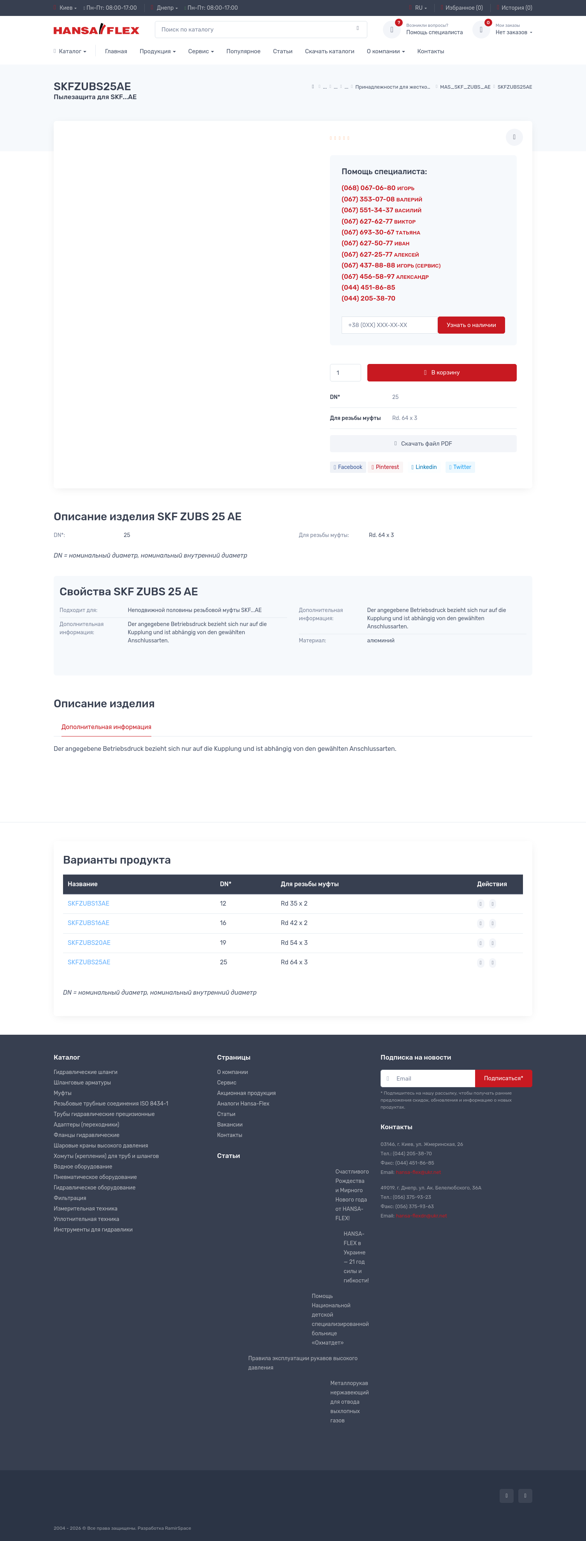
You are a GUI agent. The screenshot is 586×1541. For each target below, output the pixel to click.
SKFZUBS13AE (88, 903)
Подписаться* (503, 1078)
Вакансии (230, 1124)
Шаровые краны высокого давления (101, 1145)
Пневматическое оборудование (95, 1177)
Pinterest (385, 467)
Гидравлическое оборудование (94, 1187)
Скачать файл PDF (423, 443)
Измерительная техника (86, 1208)
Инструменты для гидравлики (93, 1229)
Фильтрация (70, 1198)
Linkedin (424, 467)
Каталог (67, 51)
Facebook (348, 467)
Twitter (460, 467)
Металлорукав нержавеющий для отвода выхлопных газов (349, 1402)
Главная (116, 51)
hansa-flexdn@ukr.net (421, 1216)
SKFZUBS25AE (89, 962)
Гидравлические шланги (86, 1072)
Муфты (63, 1093)
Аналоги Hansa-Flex (243, 1103)
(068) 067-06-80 (378, 188)
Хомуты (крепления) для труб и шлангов (106, 1156)
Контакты (431, 51)
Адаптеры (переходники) (86, 1124)
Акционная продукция (246, 1093)
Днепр (162, 7)
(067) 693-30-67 (381, 232)
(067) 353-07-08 (382, 199)
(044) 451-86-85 (368, 287)
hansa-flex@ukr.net (418, 1172)
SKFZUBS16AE (88, 923)
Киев (63, 7)
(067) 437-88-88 (391, 265)
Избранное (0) (462, 7)
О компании (383, 51)
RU (416, 7)
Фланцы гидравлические (86, 1135)
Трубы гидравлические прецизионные (104, 1114)
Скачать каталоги (329, 51)
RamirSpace (178, 1528)
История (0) (514, 7)
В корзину (442, 372)
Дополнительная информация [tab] (106, 727)
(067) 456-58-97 (385, 276)
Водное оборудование (83, 1166)
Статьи (283, 51)
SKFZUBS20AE (89, 942)
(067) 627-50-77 (375, 243)
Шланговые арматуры (82, 1082)
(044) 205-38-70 (368, 298)
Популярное (243, 51)
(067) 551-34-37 (381, 210)
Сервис (198, 51)
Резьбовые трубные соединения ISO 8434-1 (111, 1103)
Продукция (155, 51)
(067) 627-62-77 (379, 221)
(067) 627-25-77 (380, 254)
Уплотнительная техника (86, 1219)
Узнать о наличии (471, 325)
